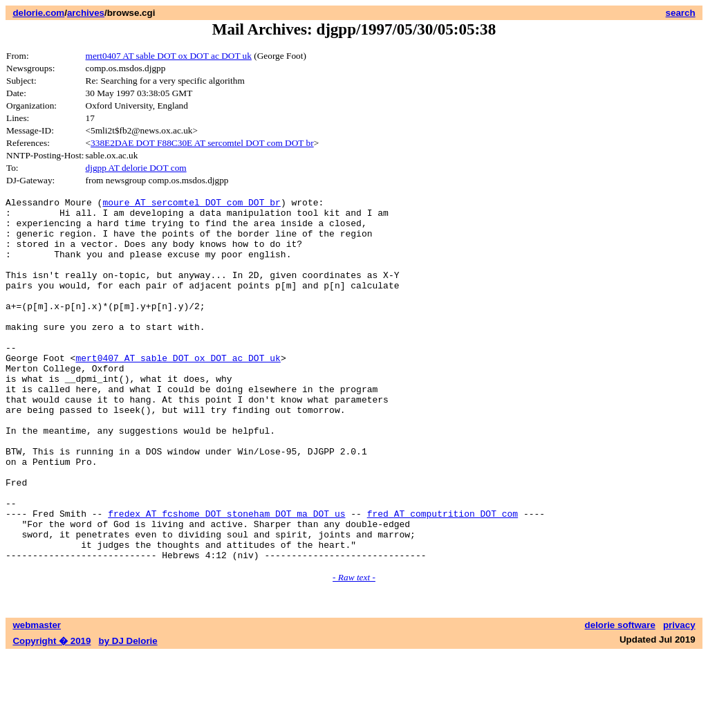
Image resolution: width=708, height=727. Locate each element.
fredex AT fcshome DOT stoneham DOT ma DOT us (226, 577)
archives (85, 13)
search (681, 13)
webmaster (36, 697)
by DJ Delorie (128, 713)
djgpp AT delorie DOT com (136, 168)
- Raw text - (354, 650)
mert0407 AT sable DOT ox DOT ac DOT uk (169, 55)
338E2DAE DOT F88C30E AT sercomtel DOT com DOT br (202, 143)
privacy (679, 697)
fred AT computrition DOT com (442, 577)
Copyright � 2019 (51, 713)
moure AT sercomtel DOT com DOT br (191, 204)
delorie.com (38, 13)
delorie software (620, 697)
